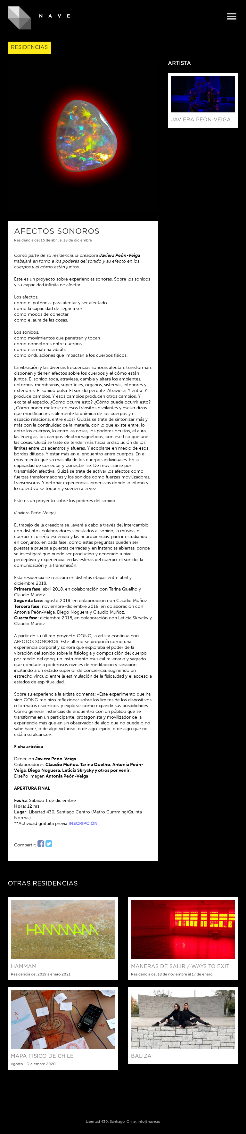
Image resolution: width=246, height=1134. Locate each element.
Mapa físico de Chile (42, 1056)
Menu (232, 17)
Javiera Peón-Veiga (201, 119)
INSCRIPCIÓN (83, 823)
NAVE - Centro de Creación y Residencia (39, 17)
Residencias (29, 47)
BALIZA (141, 1056)
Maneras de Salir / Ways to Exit (180, 966)
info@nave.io (149, 1121)
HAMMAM (24, 966)
